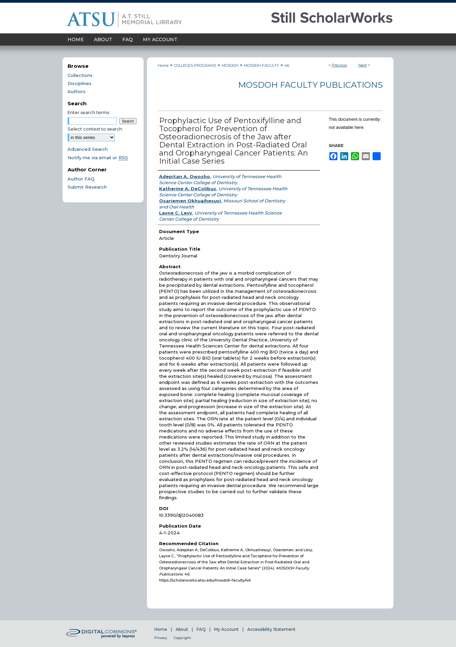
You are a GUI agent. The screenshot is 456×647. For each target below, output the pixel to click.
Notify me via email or (98, 157)
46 (286, 65)
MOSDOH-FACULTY (261, 65)
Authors (76, 91)
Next (362, 65)
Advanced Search (88, 149)
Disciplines (80, 83)
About (182, 629)
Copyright (182, 638)
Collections (80, 75)
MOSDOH (230, 65)
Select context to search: (95, 129)
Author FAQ (81, 178)
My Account (226, 629)
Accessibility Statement (271, 629)
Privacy (160, 638)
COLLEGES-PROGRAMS (195, 65)
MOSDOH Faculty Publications (310, 85)
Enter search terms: (89, 112)
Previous (339, 65)
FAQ (201, 629)
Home (163, 65)
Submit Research (87, 187)
